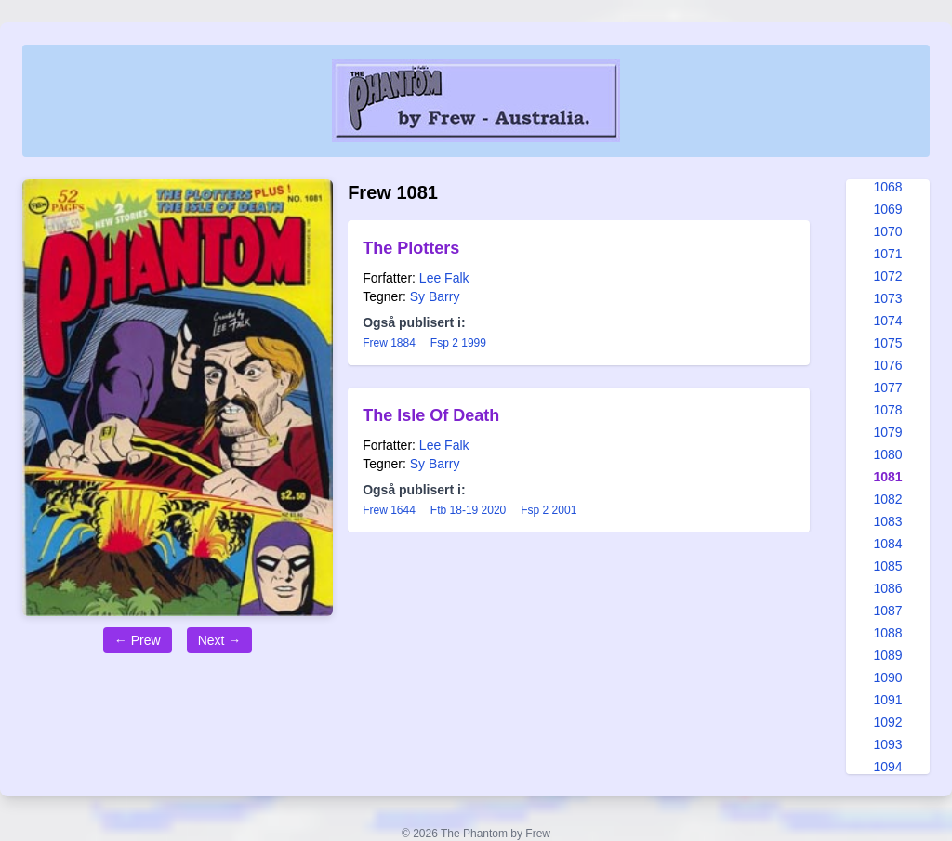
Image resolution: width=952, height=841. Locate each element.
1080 (887, 454)
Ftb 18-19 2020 (468, 510)
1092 (887, 722)
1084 (887, 543)
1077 (887, 387)
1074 (887, 320)
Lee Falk (444, 277)
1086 (887, 588)
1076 (887, 365)
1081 (887, 476)
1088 (887, 632)
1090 (887, 677)
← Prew (137, 640)
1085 (887, 565)
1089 (887, 655)
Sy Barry (435, 296)
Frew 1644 (389, 510)
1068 (887, 186)
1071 (887, 253)
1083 (887, 521)
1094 (887, 766)
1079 (887, 432)
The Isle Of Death (431, 415)
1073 (887, 298)
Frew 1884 (389, 342)
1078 (887, 409)
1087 (887, 610)
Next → (220, 640)
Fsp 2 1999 (458, 342)
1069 (887, 209)
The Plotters (411, 248)
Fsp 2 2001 (548, 510)
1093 (887, 744)
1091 (887, 699)
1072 (887, 276)
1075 (887, 342)
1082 (887, 499)
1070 (887, 231)
